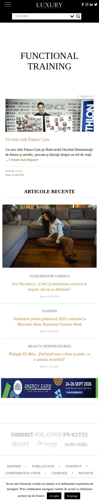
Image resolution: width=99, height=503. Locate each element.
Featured (39, 276)
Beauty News (40, 346)
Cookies (60, 473)
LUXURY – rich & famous (49, 5)
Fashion (49, 311)
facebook (82, 4)
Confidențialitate (23, 473)
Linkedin (91, 4)
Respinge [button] (72, 496)
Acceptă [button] (54, 496)
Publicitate (43, 466)
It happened (85, 96)
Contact (73, 466)
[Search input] (41, 16)
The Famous (59, 276)
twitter (96, 4)
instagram (87, 4)
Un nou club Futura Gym (27, 139)
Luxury (18, 171)
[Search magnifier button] (78, 16)
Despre (14, 466)
